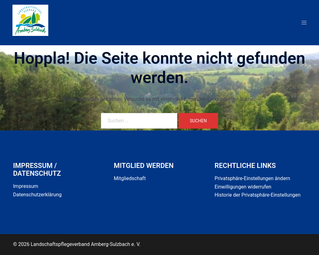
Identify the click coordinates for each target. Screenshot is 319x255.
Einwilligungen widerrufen (243, 187)
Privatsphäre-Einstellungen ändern (252, 178)
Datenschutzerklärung (37, 195)
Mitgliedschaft (129, 178)
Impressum (25, 186)
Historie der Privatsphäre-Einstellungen (258, 195)
